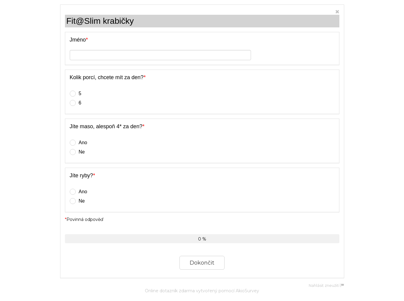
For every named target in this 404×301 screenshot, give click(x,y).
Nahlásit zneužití (326, 285)
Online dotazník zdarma (170, 290)
